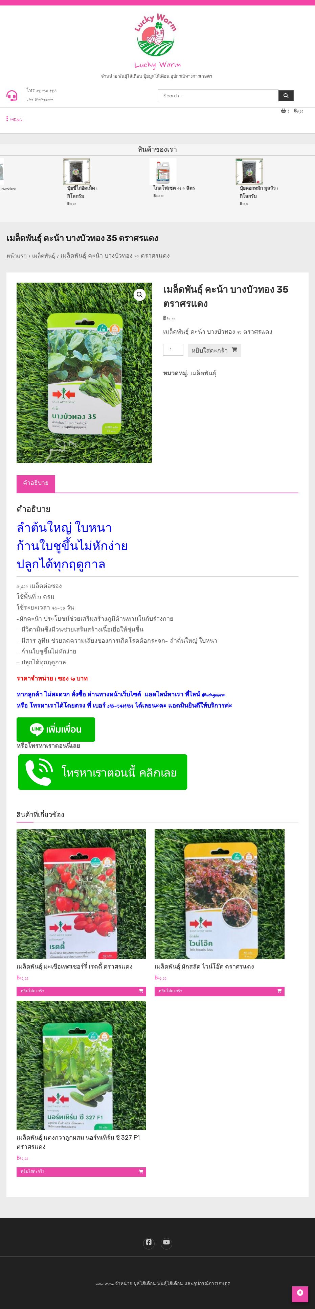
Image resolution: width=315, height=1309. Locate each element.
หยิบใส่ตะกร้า (210, 350)
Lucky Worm (157, 65)
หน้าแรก (16, 257)
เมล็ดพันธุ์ (43, 257)
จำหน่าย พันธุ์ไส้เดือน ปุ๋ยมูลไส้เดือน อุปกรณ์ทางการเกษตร (156, 77)
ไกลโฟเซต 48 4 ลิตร (176, 189)
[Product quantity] (173, 350)
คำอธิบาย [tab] (36, 484)
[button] (140, 295)
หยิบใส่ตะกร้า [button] (32, 992)
